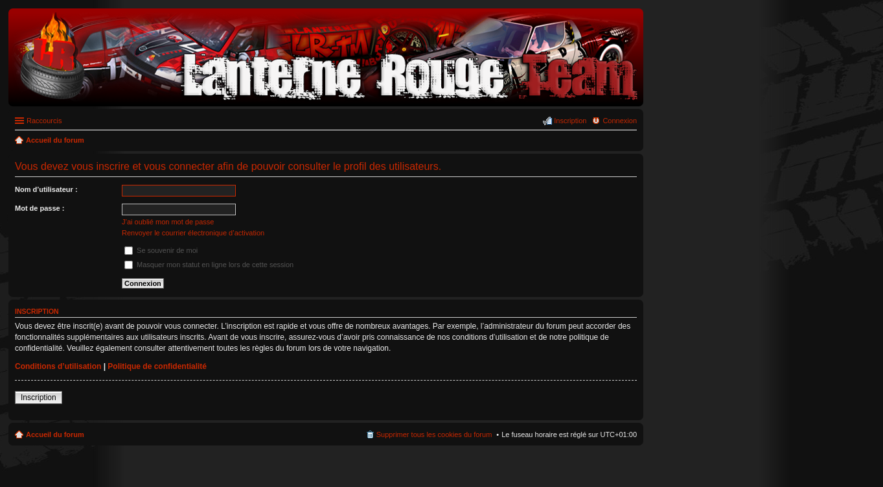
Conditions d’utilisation (58, 366)
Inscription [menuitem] (570, 121)
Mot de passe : (39, 208)
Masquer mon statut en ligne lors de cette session (208, 264)
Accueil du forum (55, 434)
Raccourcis (44, 121)
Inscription (38, 397)
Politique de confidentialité (157, 366)
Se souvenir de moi (161, 250)
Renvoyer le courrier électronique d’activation (193, 233)
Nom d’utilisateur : (46, 189)
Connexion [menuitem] (619, 121)
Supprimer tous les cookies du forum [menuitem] (434, 434)
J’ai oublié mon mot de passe (168, 222)
